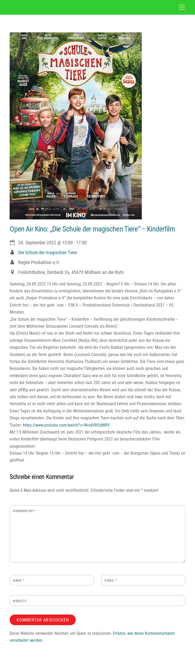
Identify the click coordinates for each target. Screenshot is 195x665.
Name (18, 580)
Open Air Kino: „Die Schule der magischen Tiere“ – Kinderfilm (92, 229)
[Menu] (182, 7)
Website (19, 601)
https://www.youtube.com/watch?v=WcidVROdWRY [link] (66, 425)
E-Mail (110, 580)
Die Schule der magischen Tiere (47, 252)
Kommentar (24, 511)
